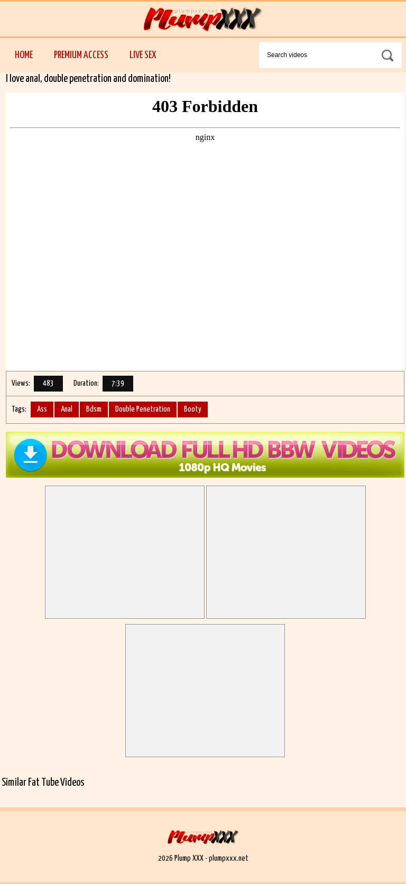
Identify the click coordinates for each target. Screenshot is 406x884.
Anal (66, 409)
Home (24, 55)
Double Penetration (142, 409)
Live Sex (143, 55)
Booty (192, 409)
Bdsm (94, 409)
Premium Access (81, 55)
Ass (42, 409)
